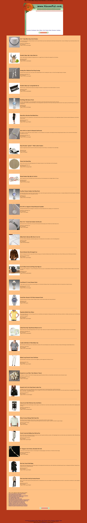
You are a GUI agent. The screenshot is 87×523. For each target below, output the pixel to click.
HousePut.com (44, 522)
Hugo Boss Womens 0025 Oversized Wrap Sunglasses (18, 495)
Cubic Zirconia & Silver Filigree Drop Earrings (17, 493)
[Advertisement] (43, 22)
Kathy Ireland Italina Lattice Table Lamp (16, 496)
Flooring (46, 30)
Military (41, 30)
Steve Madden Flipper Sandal (14, 497)
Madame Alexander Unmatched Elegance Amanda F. (18, 505)
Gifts (44, 30)
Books (50, 30)
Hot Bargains (33, 30)
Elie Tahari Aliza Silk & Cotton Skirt (15, 498)
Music (61, 520)
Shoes (38, 30)
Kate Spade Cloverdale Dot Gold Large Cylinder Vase (18, 500)
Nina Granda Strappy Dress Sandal (15, 494)
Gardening (58, 30)
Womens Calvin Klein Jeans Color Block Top (17, 502)
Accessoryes (27, 520)
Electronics (54, 30)
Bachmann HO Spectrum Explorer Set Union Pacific (18, 504)
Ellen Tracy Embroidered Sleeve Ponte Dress (17, 501)
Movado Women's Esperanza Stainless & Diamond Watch (19, 499)
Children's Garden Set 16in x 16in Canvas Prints (17, 503)
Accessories (29, 30)
